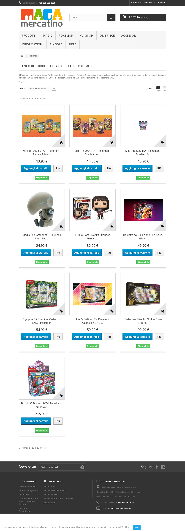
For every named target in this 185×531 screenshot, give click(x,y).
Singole (56, 44)
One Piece (107, 35)
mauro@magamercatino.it (119, 508)
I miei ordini (50, 486)
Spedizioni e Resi (27, 486)
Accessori (129, 35)
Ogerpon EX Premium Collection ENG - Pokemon (41, 321)
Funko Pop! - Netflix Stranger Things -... (92, 236)
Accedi (161, 2)
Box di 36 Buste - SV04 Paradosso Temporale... (41, 405)
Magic (47, 35)
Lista (164, 89)
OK (137, 527)
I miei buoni (49, 502)
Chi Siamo (24, 494)
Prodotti (29, 35)
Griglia (158, 89)
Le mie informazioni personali (58, 498)
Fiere (72, 44)
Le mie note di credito (54, 490)
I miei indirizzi (50, 494)
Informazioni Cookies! (119, 527)
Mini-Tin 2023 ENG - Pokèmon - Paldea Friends (42, 152)
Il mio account (54, 481)
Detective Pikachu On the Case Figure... (143, 321)
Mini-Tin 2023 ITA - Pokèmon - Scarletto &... (143, 152)
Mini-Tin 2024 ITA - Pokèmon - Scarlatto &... (93, 152)
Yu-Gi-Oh (86, 35)
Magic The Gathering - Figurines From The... (42, 236)
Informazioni (32, 44)
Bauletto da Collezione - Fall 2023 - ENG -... (143, 236)
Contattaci (136, 2)
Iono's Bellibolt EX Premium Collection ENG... (92, 321)
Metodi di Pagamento (29, 490)
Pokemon (66, 35)
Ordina (22, 88)
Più (20, 82)
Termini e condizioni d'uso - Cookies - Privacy (28, 501)
